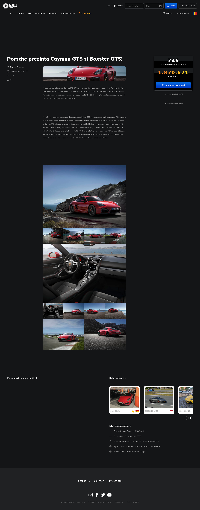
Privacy (119, 502)
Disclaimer (133, 502)
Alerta (168, 13)
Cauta (170, 6)
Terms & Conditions (99, 502)
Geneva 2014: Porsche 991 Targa (129, 451)
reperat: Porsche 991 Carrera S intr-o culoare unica (137, 446)
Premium (84, 13)
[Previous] (185, 418)
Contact (99, 481)
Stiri (108, 6)
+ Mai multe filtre (187, 6)
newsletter (115, 481)
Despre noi (84, 481)
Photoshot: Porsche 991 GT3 (127, 436)
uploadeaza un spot (173, 85)
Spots (21, 13)
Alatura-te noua (36, 13)
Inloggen (182, 13)
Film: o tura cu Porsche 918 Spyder (130, 431)
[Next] (190, 418)
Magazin (53, 13)
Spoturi (119, 6)
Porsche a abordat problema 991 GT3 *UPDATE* (137, 441)
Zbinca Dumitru (17, 67)
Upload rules (68, 13)
